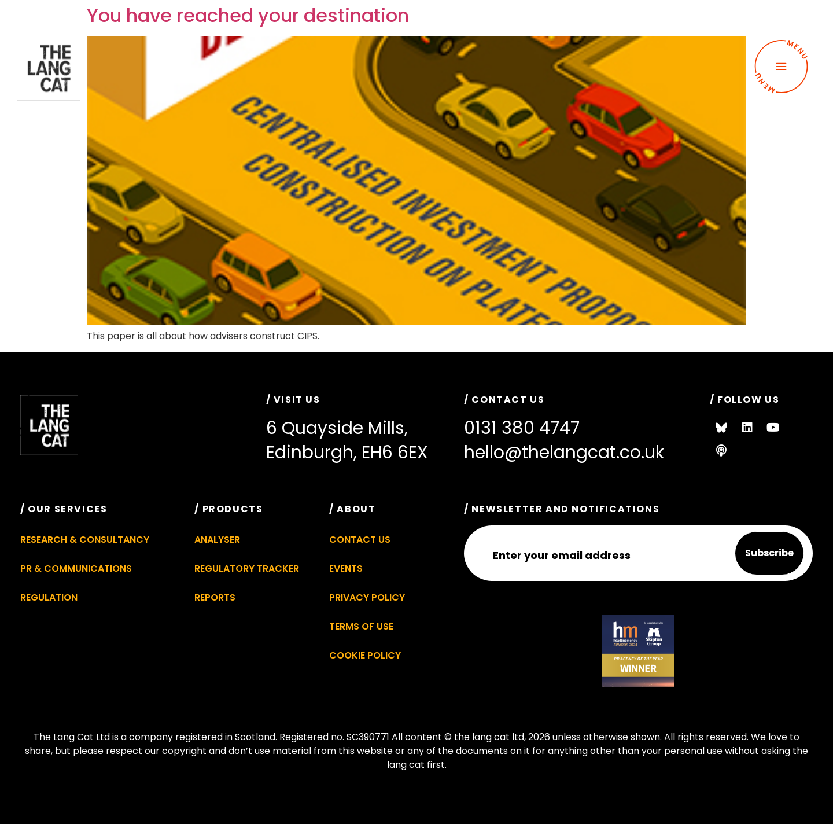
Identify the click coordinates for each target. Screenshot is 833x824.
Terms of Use (361, 626)
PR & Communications (76, 568)
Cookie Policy (365, 655)
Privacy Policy (367, 597)
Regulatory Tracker (246, 568)
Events (346, 568)
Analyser (217, 539)
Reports (214, 597)
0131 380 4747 (522, 428)
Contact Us (359, 539)
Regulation (49, 597)
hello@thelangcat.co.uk (564, 452)
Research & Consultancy (84, 539)
